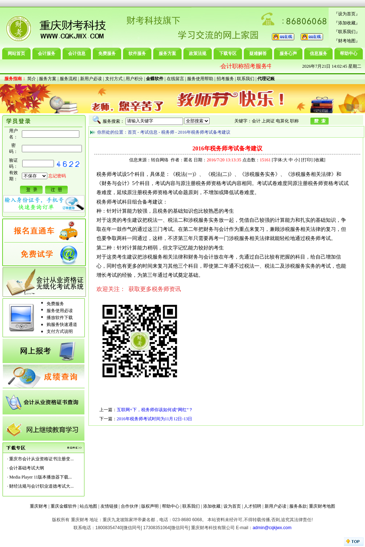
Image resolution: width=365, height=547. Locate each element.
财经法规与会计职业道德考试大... (41, 486)
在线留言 (175, 78)
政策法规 (197, 53)
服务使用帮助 (200, 78)
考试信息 (149, 132)
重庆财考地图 (322, 506)
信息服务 (318, 53)
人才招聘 (252, 506)
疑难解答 (258, 53)
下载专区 (228, 53)
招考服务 (225, 78)
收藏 (319, 159)
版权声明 (150, 506)
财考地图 (347, 40)
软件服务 (137, 53)
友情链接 (109, 506)
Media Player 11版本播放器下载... (40, 477)
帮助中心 (348, 53)
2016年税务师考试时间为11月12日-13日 (155, 418)
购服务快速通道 (62, 324)
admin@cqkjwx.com (272, 527)
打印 (306, 159)
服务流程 (68, 78)
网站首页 (16, 53)
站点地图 (88, 506)
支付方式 (114, 78)
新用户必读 (91, 78)
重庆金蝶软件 (64, 506)
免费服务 (107, 53)
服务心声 (288, 53)
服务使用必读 (60, 310)
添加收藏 (347, 22)
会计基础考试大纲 (26, 468)
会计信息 (77, 53)
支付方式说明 (60, 331)
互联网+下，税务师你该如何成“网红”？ (155, 409)
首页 (132, 132)
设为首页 (347, 13)
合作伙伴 (129, 506)
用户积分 (134, 78)
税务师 (167, 132)
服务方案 (167, 53)
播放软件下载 (60, 317)
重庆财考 (38, 506)
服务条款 (298, 506)
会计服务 (46, 53)
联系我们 (347, 31)
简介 (31, 78)
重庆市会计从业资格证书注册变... (41, 458)
